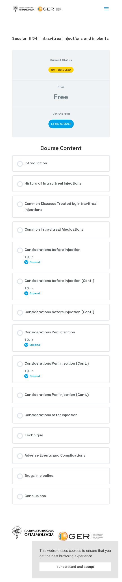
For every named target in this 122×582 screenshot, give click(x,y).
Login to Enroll (61, 124)
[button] (95, 556)
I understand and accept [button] (75, 567)
